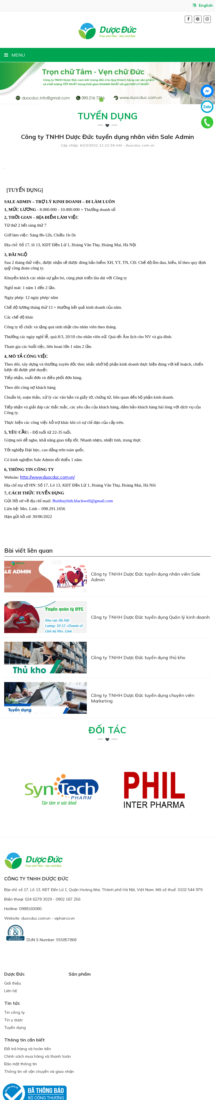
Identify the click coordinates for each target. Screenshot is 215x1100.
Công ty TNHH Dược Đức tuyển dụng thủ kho (138, 641)
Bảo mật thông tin (20, 1037)
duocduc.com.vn (35, 892)
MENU (14, 55)
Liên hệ (10, 964)
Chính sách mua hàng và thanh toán (37, 1030)
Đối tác (107, 704)
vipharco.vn (64, 892)
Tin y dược (13, 993)
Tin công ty (14, 986)
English (203, 5)
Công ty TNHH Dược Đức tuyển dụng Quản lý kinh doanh (150, 607)
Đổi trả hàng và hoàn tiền (27, 1022)
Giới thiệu (12, 957)
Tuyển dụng (108, 116)
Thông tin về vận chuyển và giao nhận (39, 1045)
